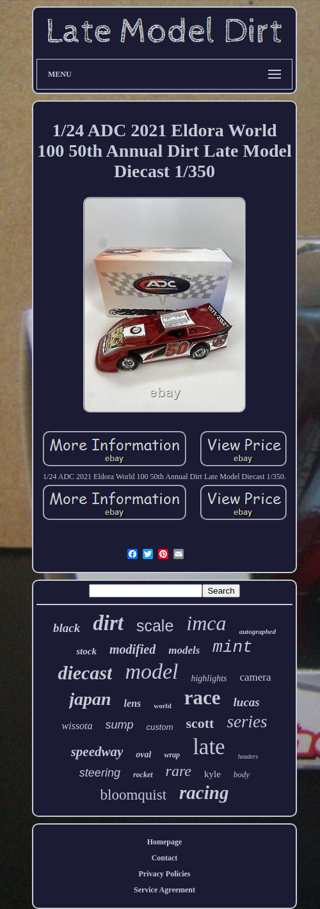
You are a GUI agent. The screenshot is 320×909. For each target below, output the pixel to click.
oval (143, 754)
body (242, 774)
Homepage (164, 841)
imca (206, 623)
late (209, 746)
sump (120, 724)
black (66, 628)
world (163, 705)
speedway (97, 751)
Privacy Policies (165, 873)
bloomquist (133, 795)
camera (255, 677)
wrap (172, 754)
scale (154, 626)
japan (90, 699)
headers (248, 756)
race (202, 697)
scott (200, 723)
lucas (247, 702)
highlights (209, 678)
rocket (143, 774)
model (151, 671)
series (247, 721)
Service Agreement (164, 889)
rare (178, 771)
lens (132, 703)
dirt (108, 623)
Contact (165, 857)
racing (203, 792)
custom (160, 727)
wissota (77, 725)
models (184, 650)
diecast (85, 672)
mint (232, 647)
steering (99, 772)
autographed (257, 631)
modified (132, 649)
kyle (212, 774)
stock (86, 651)
